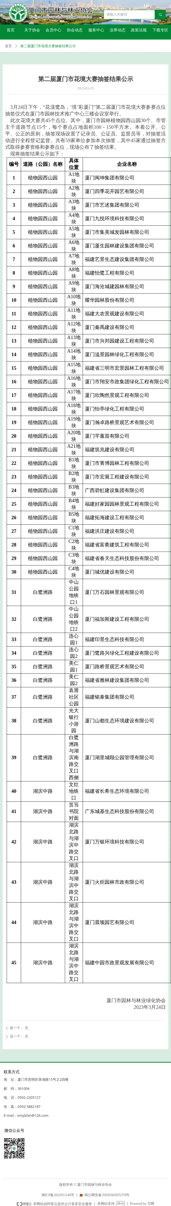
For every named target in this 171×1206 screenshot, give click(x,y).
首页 (8, 46)
